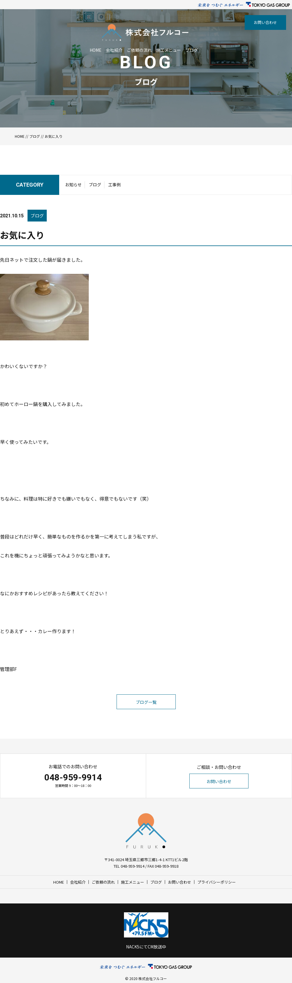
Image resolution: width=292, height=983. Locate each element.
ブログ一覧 (146, 702)
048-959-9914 (73, 777)
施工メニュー (168, 50)
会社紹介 (114, 50)
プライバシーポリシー (216, 882)
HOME (95, 50)
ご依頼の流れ (139, 50)
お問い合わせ (265, 22)
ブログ (191, 50)
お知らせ (73, 184)
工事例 (114, 184)
